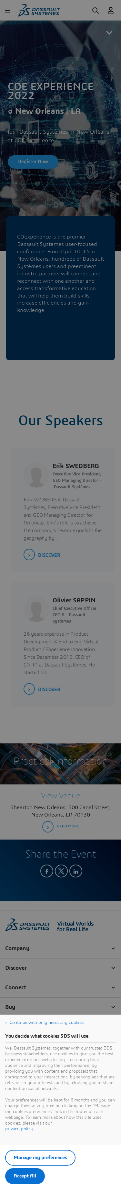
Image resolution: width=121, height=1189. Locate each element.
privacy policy (19, 1129)
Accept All (25, 1175)
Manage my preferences (40, 1157)
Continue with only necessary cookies (47, 1022)
